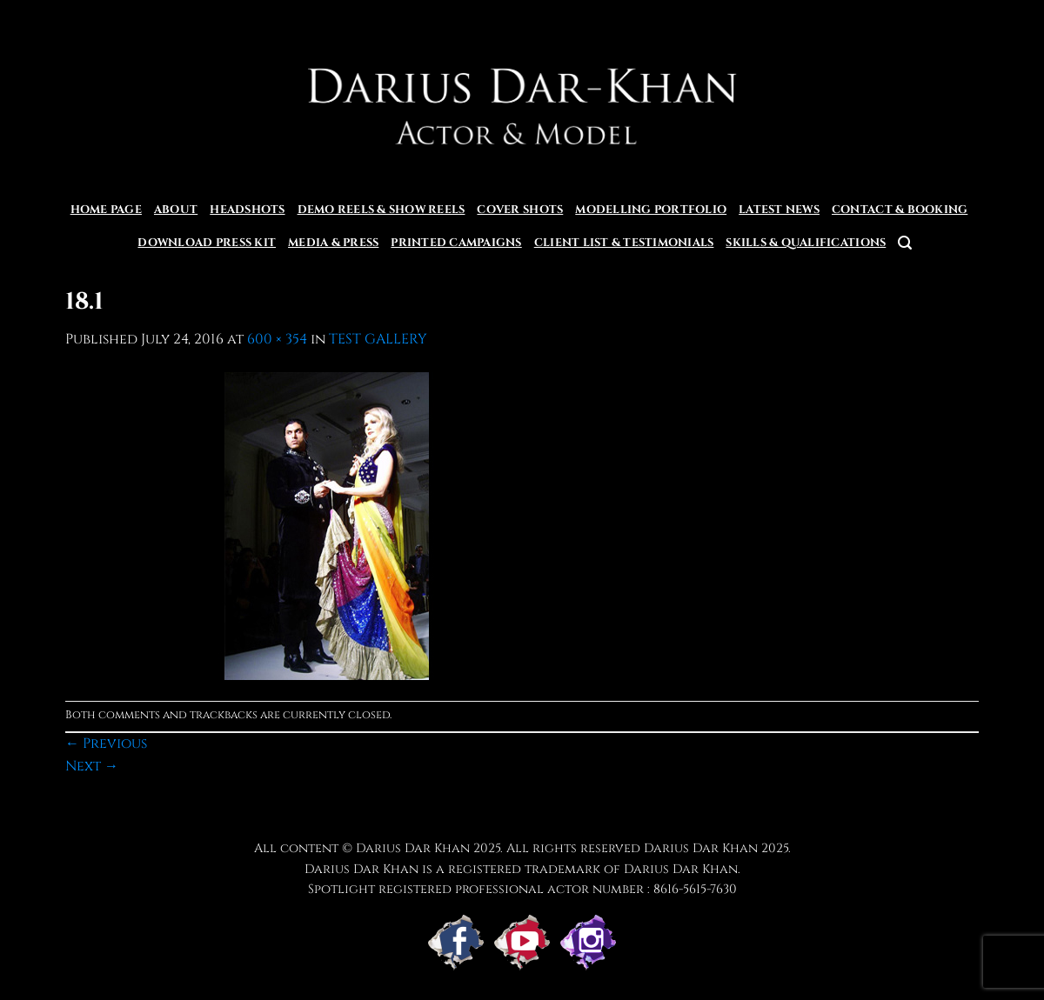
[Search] (905, 243)
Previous (106, 743)
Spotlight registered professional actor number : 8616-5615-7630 (522, 889)
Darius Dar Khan (701, 848)
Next (91, 766)
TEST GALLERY (378, 339)
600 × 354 (277, 339)
